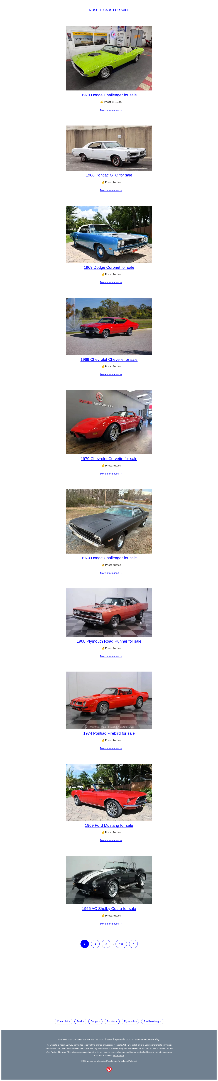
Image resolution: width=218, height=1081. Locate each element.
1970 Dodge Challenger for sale (109, 95)
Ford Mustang (151, 1021)
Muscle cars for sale (109, 10)
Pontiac (111, 1021)
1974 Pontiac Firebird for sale (109, 733)
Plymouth (129, 1021)
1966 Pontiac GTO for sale (109, 175)
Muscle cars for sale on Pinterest (121, 1061)
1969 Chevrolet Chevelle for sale (109, 359)
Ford (79, 1021)
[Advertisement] (109, 986)
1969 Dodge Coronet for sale (109, 267)
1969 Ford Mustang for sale (109, 825)
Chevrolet (62, 1021)
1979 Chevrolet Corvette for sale (109, 458)
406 (121, 943)
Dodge (94, 1021)
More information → (111, 110)
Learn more (118, 1055)
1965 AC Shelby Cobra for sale (109, 908)
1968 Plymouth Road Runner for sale (109, 641)
